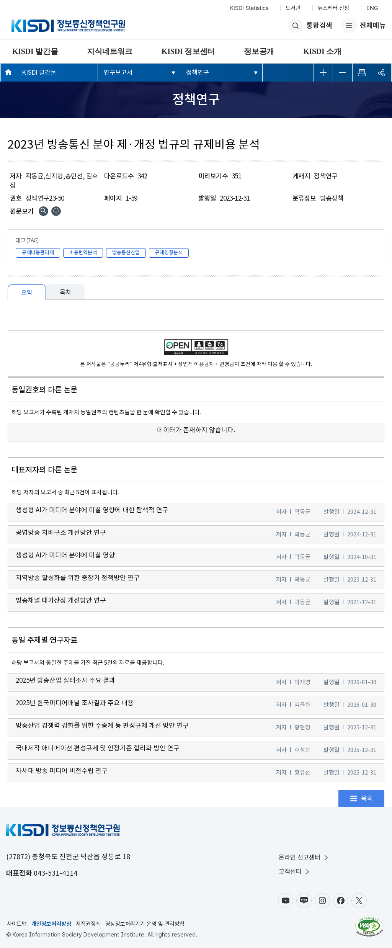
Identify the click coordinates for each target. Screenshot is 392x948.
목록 (366, 798)
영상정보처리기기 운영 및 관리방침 (145, 923)
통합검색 (310, 25)
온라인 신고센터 (304, 857)
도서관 (293, 8)
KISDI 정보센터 (188, 51)
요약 (27, 292)
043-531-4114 (55, 873)
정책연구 (197, 72)
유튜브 (285, 900)
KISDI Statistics (249, 8)
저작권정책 (88, 923)
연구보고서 (118, 72)
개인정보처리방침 (51, 923)
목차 (65, 292)
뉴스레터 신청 (333, 8)
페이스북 (340, 900)
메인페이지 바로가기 (8, 72)
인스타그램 (322, 900)
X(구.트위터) (359, 900)
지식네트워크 (109, 51)
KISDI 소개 (322, 51)
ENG (372, 8)
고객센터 (295, 872)
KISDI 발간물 (35, 51)
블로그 (304, 900)
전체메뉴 (363, 25)
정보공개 (259, 51)
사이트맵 (17, 923)
